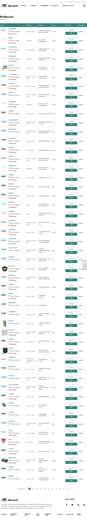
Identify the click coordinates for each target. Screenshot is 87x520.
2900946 (11, 184)
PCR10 (11, 348)
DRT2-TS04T (12, 457)
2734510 (11, 467)
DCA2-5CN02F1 (13, 120)
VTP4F (11, 430)
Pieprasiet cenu (28, 514)
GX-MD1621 (12, 220)
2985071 (11, 193)
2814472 (11, 321)
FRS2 (10, 439)
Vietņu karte (79, 514)
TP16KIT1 (11, 83)
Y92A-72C (12, 330)
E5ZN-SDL (12, 275)
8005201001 (12, 165)
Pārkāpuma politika (13, 514)
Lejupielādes (70, 514)
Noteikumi (4, 514)
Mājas (61, 2)
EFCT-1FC (12, 266)
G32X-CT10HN (13, 248)
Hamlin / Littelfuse (30, 31)
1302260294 (12, 357)
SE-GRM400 (12, 28)
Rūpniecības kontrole (74, 2)
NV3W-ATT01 (12, 129)
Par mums (54, 6)
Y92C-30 (11, 156)
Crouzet (28, 205)
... (56, 489)
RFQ (71, 33)
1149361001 (12, 101)
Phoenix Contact (30, 113)
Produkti (66, 2)
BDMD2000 (12, 302)
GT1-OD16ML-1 (13, 74)
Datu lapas (13, 33)
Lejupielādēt (44, 6)
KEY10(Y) (11, 375)
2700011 (11, 111)
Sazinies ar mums (67, 6)
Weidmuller (29, 40)
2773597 (11, 448)
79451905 (11, 211)
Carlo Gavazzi (29, 68)
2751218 (11, 147)
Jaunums (60, 514)
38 (60, 489)
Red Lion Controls (30, 86)
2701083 (11, 174)
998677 (11, 38)
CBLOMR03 (12, 311)
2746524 (11, 339)
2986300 (11, 476)
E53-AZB (11, 421)
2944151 (11, 293)
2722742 (11, 412)
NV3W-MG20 (12, 238)
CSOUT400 (12, 229)
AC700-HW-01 (13, 47)
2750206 (11, 284)
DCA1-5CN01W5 (13, 384)
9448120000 (12, 56)
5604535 (11, 403)
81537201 (11, 202)
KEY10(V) (11, 257)
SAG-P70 (11, 92)
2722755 (11, 394)
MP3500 (11, 65)
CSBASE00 (12, 138)
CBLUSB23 (12, 366)
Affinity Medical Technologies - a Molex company (32, 360)
